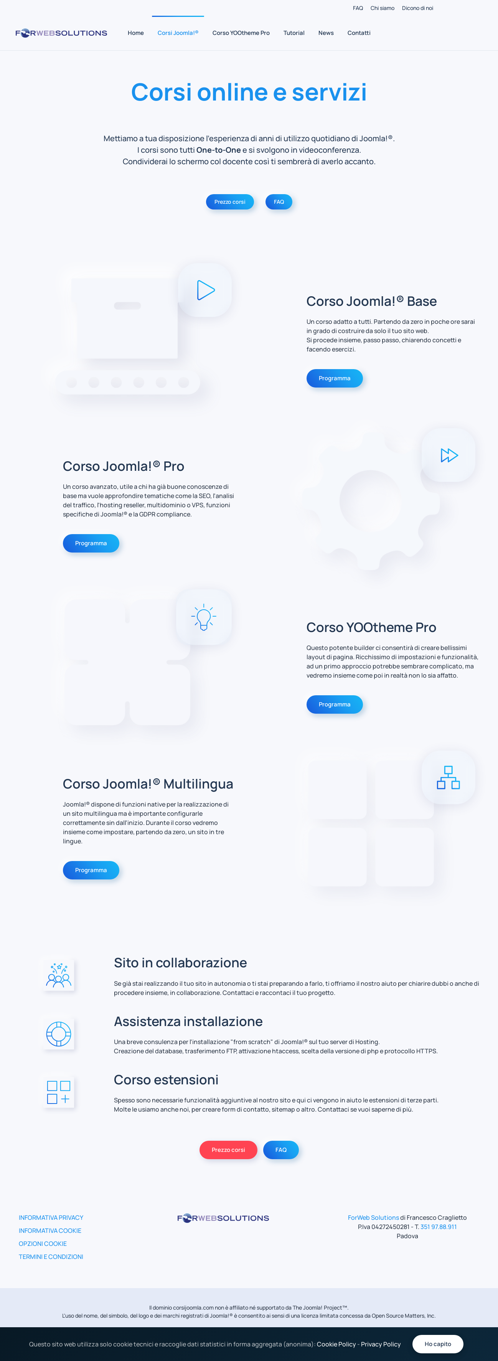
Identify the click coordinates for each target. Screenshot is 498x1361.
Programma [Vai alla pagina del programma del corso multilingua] (91, 870)
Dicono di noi (417, 8)
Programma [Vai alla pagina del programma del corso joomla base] (335, 378)
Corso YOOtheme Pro (241, 33)
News (326, 33)
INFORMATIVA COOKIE (50, 1230)
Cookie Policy (336, 1344)
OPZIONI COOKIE (43, 1243)
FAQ (358, 8)
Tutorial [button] (294, 33)
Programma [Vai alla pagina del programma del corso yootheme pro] (335, 704)
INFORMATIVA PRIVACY (51, 1217)
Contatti (359, 33)
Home (136, 33)
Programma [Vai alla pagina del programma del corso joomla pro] (91, 543)
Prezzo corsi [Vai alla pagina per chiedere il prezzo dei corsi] (228, 1150)
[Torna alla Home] (61, 33)
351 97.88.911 (438, 1226)
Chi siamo (382, 8)
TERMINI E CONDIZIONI (51, 1256)
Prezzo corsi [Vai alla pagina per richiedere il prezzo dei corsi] (230, 201)
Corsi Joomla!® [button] (178, 33)
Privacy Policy (381, 1344)
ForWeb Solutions (373, 1217)
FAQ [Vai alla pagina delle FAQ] (279, 201)
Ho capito (438, 1344)
